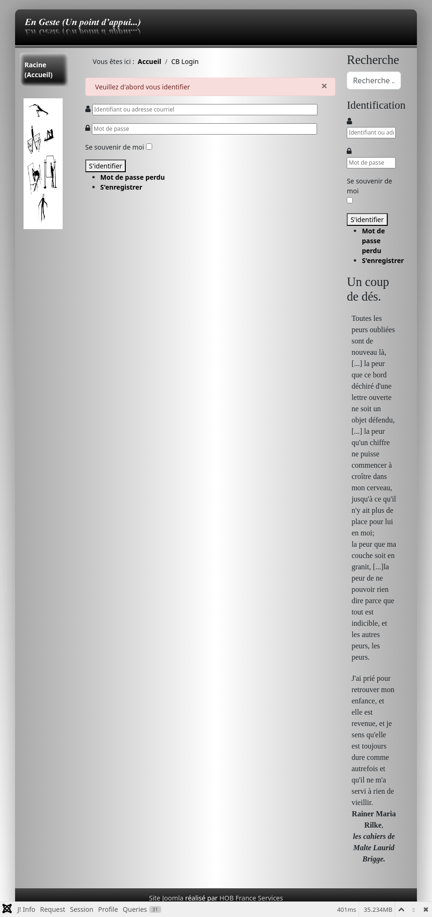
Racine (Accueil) (38, 69)
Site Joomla (166, 897)
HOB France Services (250, 897)
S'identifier (105, 165)
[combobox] (374, 80)
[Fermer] (324, 85)
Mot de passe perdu (132, 177)
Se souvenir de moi (114, 147)
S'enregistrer (121, 187)
